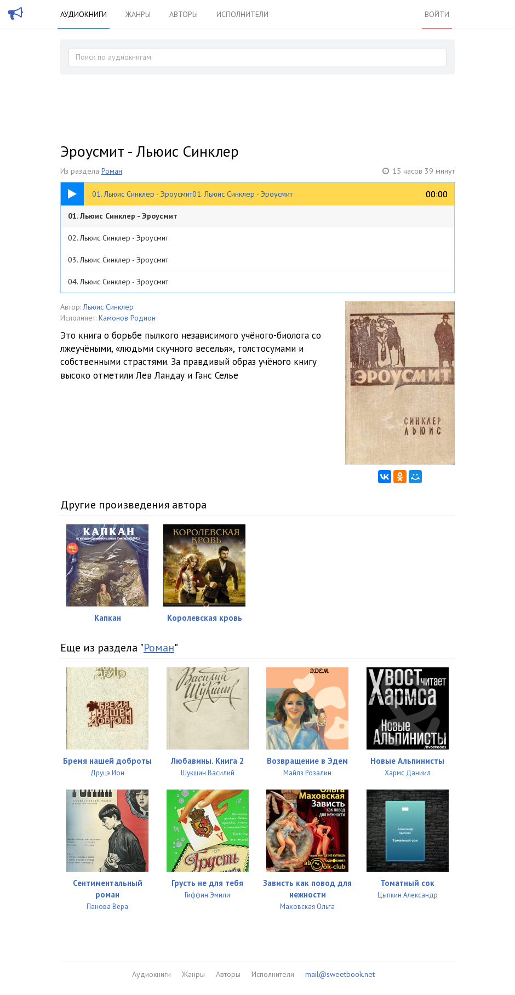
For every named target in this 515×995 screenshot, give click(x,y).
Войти (437, 14)
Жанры (138, 14)
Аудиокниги (83, 14)
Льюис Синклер (108, 307)
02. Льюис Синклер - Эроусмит (118, 238)
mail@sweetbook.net (340, 974)
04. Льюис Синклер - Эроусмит (118, 282)
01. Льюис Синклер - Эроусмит (123, 216)
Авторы (183, 14)
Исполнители (242, 14)
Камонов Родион (127, 318)
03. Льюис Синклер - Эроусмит (118, 260)
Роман (111, 171)
